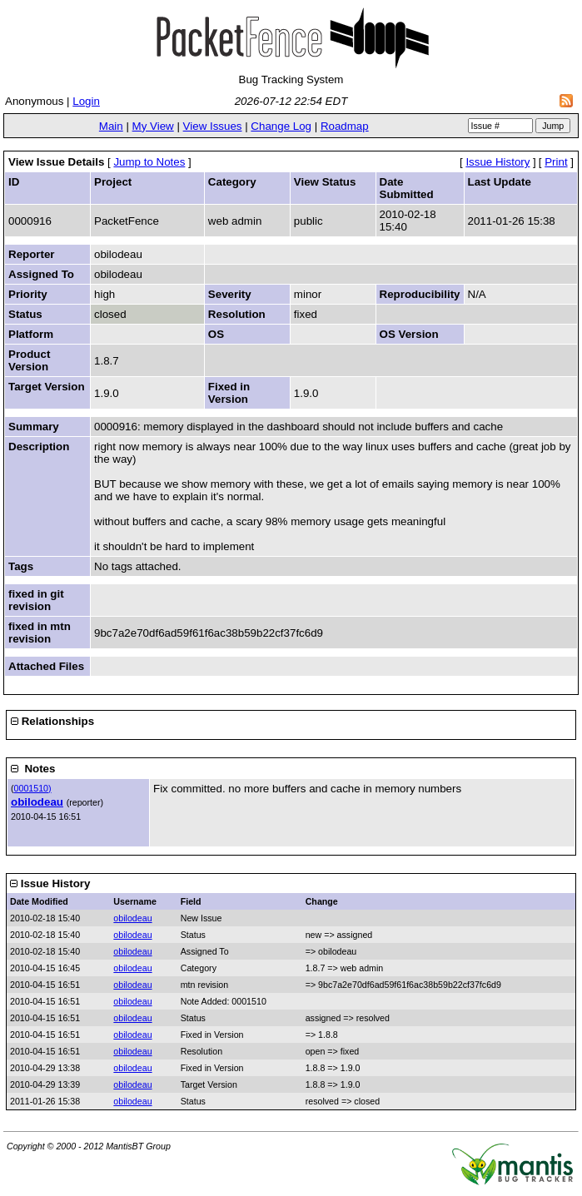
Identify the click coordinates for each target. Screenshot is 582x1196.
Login (86, 101)
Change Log (281, 126)
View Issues (212, 126)
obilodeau (37, 802)
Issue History (497, 162)
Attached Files (46, 666)
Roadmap (345, 126)
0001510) (33, 788)
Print (556, 162)
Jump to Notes (149, 162)
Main (111, 126)
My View (153, 126)
